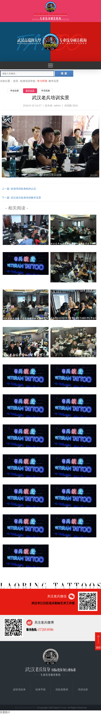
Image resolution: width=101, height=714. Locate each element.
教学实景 (30, 90)
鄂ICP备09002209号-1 (25, 707)
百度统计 (5, 712)
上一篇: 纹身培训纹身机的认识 (19, 188)
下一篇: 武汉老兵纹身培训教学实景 (21, 197)
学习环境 (42, 81)
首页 (15, 81)
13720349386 (45, 629)
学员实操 (45, 90)
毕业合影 (14, 90)
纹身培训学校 (27, 81)
